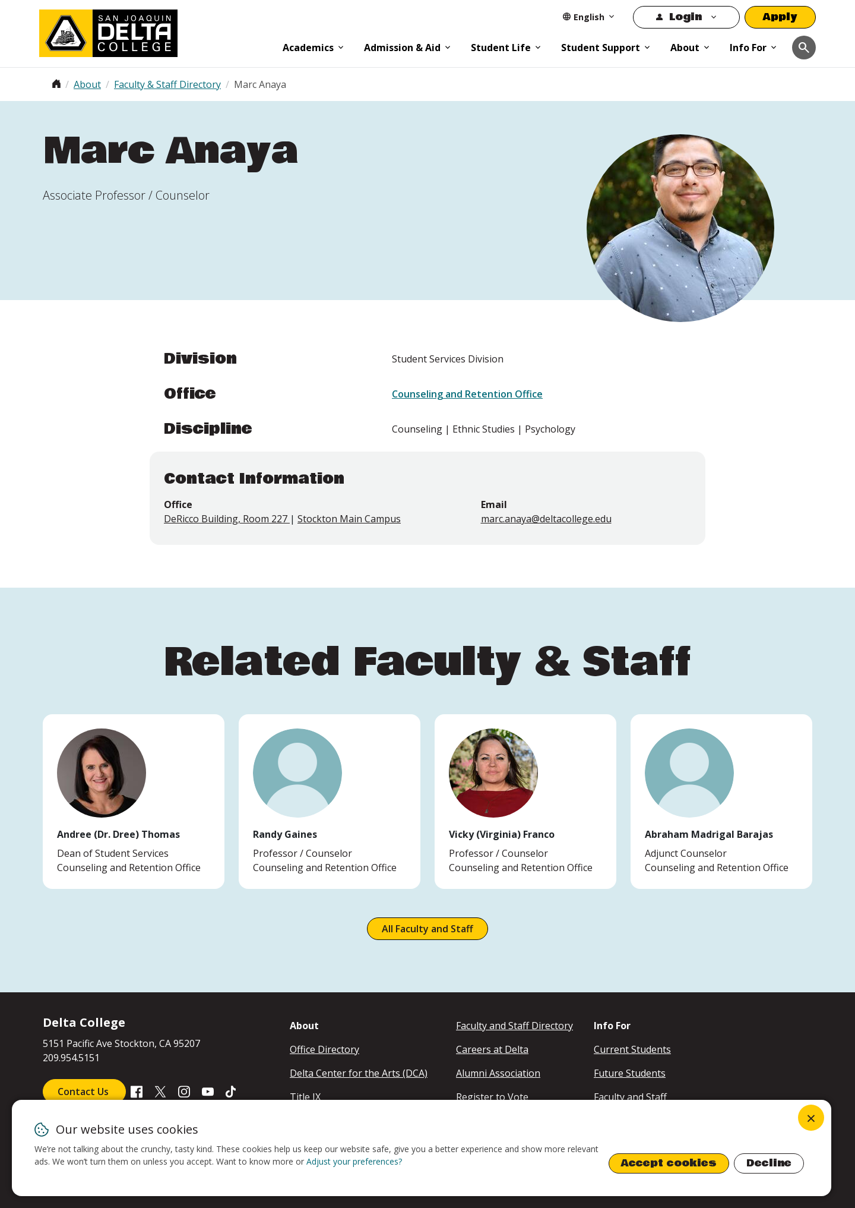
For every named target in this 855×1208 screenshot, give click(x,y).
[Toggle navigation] (804, 47)
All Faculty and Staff (427, 928)
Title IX (305, 1096)
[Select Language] (589, 17)
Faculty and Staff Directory (514, 1025)
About (684, 47)
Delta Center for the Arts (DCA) (359, 1073)
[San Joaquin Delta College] (155, 31)
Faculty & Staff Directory (167, 84)
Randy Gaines (285, 834)
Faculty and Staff (630, 1096)
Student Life (501, 47)
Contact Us (84, 1091)
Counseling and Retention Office (467, 393)
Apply (780, 17)
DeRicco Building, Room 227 (227, 518)
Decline (768, 1163)
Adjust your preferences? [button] (354, 1161)
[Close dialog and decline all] (811, 1118)
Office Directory (324, 1049)
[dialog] (421, 1148)
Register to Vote (492, 1096)
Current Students (632, 1049)
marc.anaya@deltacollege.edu (546, 518)
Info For (748, 47)
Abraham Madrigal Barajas (709, 834)
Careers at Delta (492, 1049)
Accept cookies (669, 1163)
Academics (308, 47)
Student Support (600, 47)
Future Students (630, 1073)
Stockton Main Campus (349, 518)
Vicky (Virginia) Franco (502, 834)
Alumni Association (498, 1073)
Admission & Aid (402, 47)
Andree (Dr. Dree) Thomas (118, 834)
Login (685, 17)
